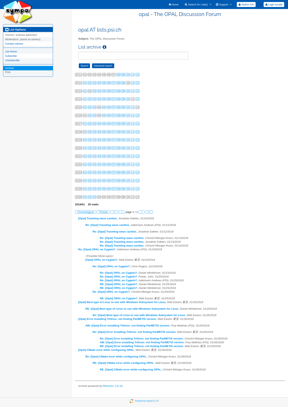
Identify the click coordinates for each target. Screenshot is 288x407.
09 (123, 74)
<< (114, 211)
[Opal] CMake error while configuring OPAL (106, 349)
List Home (11, 51)
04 (99, 82)
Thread (103, 211)
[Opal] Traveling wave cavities (97, 218)
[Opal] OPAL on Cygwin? (101, 259)
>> (149, 211)
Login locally (273, 4)
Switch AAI (246, 4)
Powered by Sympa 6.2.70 (146, 401)
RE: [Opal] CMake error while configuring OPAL (123, 362)
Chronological (85, 211)
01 (84, 82)
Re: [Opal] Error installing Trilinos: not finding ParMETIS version (134, 331)
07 (113, 82)
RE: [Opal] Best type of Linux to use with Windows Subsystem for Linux (131, 308)
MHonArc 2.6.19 (112, 385)
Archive (9, 68)
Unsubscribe (12, 60)
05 (104, 82)
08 (118, 74)
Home (173, 4)
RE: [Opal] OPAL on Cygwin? (118, 284)
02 (89, 82)
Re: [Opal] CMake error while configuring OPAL (115, 356)
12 (137, 74)
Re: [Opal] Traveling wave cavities (107, 224)
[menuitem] (174, 4)
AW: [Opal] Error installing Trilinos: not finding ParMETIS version (127, 325)
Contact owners (14, 43)
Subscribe (11, 55)
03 (94, 82)
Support (222, 4)
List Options (15, 29)
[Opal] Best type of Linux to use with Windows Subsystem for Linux (122, 302)
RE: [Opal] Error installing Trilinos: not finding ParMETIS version (141, 346)
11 (132, 74)
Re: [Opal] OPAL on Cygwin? (96, 249)
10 (127, 74)
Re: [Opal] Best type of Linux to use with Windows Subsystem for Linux (139, 315)
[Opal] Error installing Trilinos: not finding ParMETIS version (117, 318)
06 (108, 82)
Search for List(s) (196, 4)
